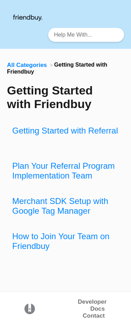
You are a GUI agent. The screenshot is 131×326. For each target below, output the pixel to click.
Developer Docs (92, 305)
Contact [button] (94, 315)
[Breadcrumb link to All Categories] (28, 64)
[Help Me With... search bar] (86, 35)
